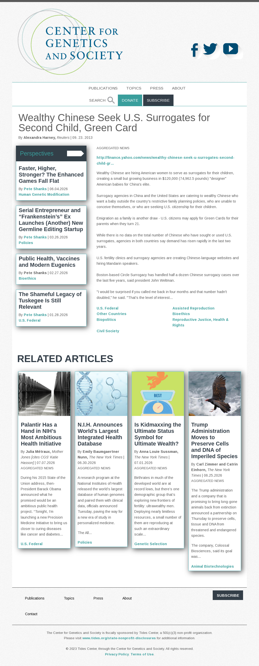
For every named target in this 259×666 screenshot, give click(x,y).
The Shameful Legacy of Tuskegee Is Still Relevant (50, 300)
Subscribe (158, 100)
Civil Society (108, 331)
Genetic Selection (150, 544)
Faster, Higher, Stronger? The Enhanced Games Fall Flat (51, 174)
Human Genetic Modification (44, 194)
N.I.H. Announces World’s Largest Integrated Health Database (100, 434)
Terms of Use (142, 654)
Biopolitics (106, 320)
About (179, 88)
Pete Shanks (35, 189)
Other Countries (111, 314)
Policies (26, 243)
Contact (31, 614)
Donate (130, 100)
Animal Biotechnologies (212, 566)
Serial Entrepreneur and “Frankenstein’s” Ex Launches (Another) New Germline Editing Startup (51, 219)
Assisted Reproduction (193, 308)
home (76, 88)
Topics (133, 88)
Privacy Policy (117, 654)
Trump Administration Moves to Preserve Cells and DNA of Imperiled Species (214, 440)
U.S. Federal (29, 320)
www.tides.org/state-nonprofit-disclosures (119, 638)
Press (156, 88)
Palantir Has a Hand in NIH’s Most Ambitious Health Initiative (41, 434)
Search (97, 100)
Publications (103, 88)
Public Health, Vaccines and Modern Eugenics (49, 261)
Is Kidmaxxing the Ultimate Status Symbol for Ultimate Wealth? (157, 434)
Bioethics (27, 278)
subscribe (228, 595)
